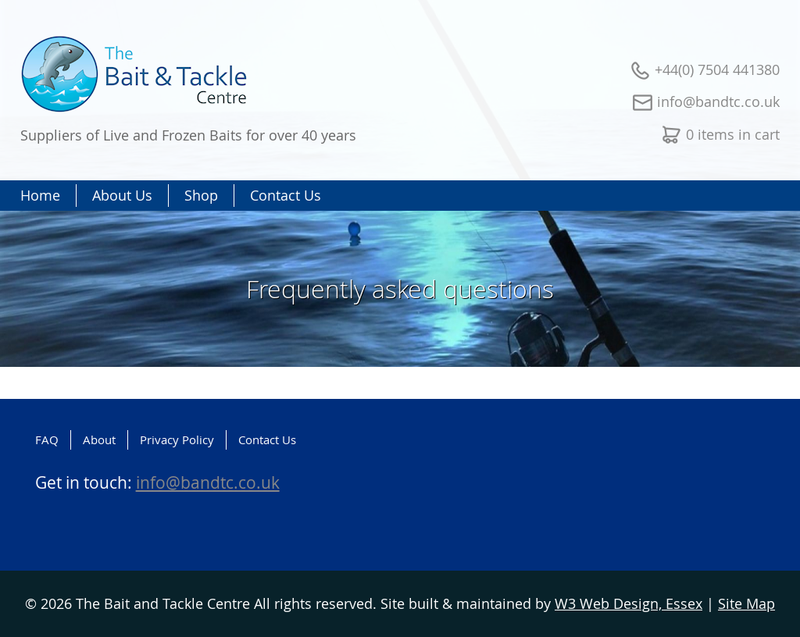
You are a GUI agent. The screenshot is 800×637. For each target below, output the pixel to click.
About (99, 439)
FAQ (47, 439)
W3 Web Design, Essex (628, 603)
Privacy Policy (177, 439)
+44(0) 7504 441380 (717, 69)
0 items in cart (733, 134)
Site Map (746, 603)
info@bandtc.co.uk (718, 101)
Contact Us (267, 439)
